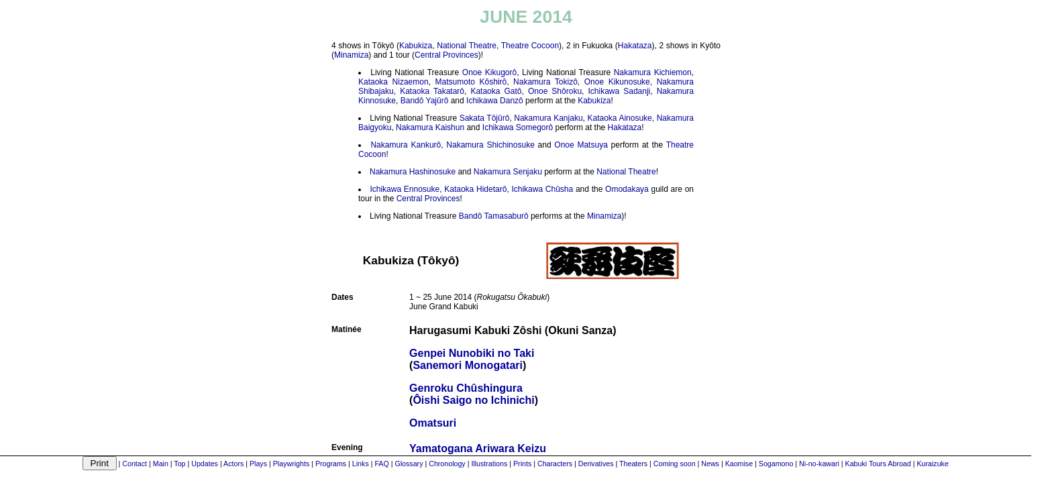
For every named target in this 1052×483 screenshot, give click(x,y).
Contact (134, 464)
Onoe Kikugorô (489, 72)
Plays (258, 464)
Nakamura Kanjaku (548, 118)
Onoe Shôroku (555, 91)
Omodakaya (627, 189)
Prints (522, 464)
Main (160, 464)
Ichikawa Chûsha (542, 189)
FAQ (381, 464)
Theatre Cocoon (530, 45)
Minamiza (351, 55)
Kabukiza (415, 45)
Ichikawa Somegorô (517, 127)
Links (360, 464)
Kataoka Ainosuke (619, 118)
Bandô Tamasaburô (494, 216)
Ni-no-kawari (819, 464)
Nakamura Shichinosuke (490, 145)
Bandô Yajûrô (425, 100)
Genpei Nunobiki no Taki (471, 353)
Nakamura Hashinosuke (413, 171)
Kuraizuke (932, 464)
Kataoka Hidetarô (475, 189)
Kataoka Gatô (495, 91)
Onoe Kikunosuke (617, 82)
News (710, 464)
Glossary (408, 464)
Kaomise (739, 464)
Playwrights (291, 464)
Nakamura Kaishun (430, 127)
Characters (554, 464)
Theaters (633, 464)
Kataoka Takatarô (432, 91)
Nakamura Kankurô (405, 145)
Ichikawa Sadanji (619, 91)
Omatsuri (432, 423)
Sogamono (776, 464)
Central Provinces (446, 55)
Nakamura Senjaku (508, 171)
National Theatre (466, 45)
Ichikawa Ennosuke (404, 189)
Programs (330, 464)
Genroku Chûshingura (466, 388)
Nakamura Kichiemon (653, 72)
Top (179, 464)
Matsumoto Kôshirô (471, 82)
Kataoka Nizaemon (393, 82)
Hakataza (635, 45)
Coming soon (674, 464)
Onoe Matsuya (580, 145)
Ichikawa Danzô (494, 100)
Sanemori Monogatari (468, 365)
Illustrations (489, 464)
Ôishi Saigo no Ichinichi (473, 400)
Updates (204, 464)
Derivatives (596, 464)
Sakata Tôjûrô (485, 118)
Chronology (447, 464)
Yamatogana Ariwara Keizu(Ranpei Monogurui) (477, 454)
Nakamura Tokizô (545, 82)
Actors (233, 464)
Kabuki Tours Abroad (878, 464)
